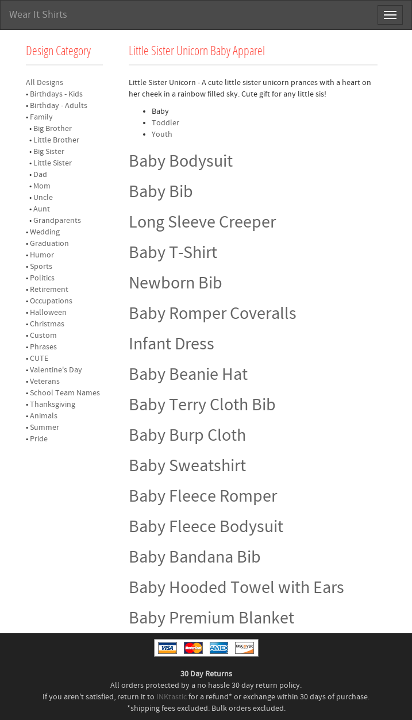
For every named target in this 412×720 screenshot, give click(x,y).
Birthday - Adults (58, 106)
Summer (44, 427)
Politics (42, 278)
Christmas (47, 324)
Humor (42, 255)
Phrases (43, 347)
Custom (43, 335)
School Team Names (65, 393)
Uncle (43, 197)
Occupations (51, 301)
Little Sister (52, 163)
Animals (43, 416)
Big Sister (48, 152)
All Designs (44, 83)
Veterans (45, 381)
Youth (162, 134)
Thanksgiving (52, 404)
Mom (42, 186)
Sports (41, 266)
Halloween (48, 312)
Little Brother (56, 140)
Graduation (49, 243)
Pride (39, 439)
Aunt (41, 209)
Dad (40, 175)
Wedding (45, 232)
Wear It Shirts (38, 14)
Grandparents (57, 220)
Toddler (165, 123)
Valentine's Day (56, 370)
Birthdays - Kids (56, 94)
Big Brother (52, 129)
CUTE (39, 358)
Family (41, 117)
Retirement (49, 289)
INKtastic (171, 697)
